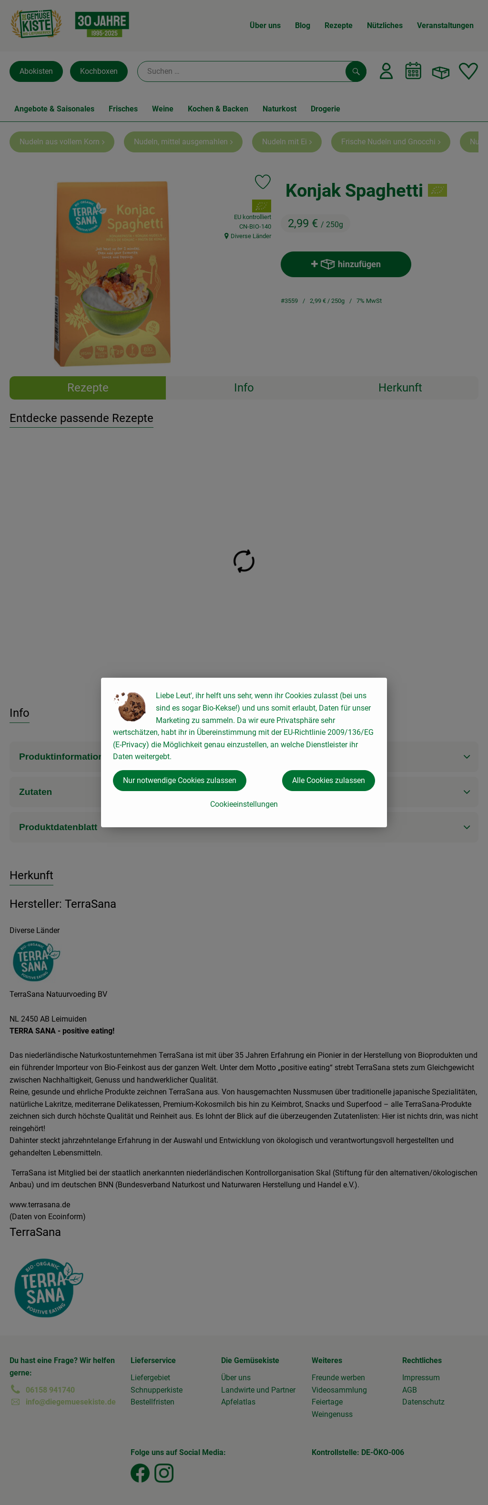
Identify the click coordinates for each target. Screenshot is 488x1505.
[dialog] (244, 752)
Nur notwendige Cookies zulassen (179, 780)
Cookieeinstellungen (244, 804)
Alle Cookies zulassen (328, 780)
